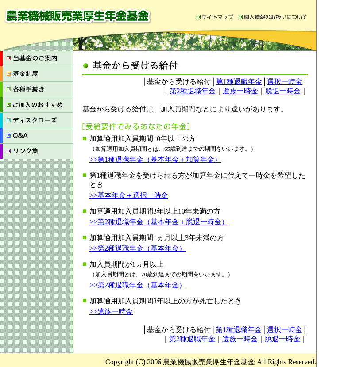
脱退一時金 (283, 91)
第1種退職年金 (239, 81)
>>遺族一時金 (111, 311)
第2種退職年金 (193, 91)
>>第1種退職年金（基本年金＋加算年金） (155, 159)
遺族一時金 (240, 91)
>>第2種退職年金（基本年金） (137, 248)
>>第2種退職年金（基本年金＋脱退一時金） (158, 222)
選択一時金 (284, 81)
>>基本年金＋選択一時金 (128, 195)
